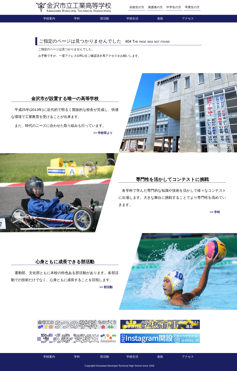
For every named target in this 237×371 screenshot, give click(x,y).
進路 (160, 18)
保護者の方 (155, 7)
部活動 (104, 18)
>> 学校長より (103, 132)
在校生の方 (136, 7)
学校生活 (132, 18)
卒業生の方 (192, 7)
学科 (77, 18)
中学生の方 (173, 7)
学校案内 (49, 18)
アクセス (188, 18)
